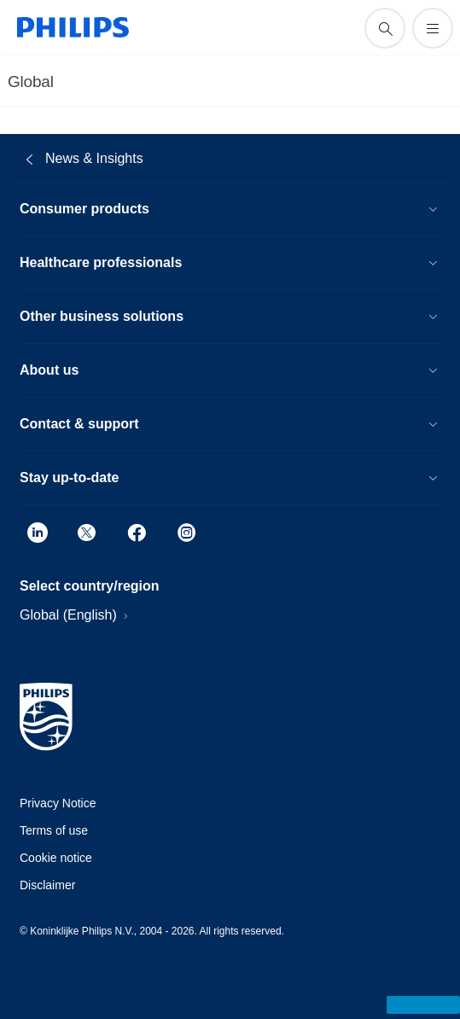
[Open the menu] (432, 28)
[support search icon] (384, 28)
